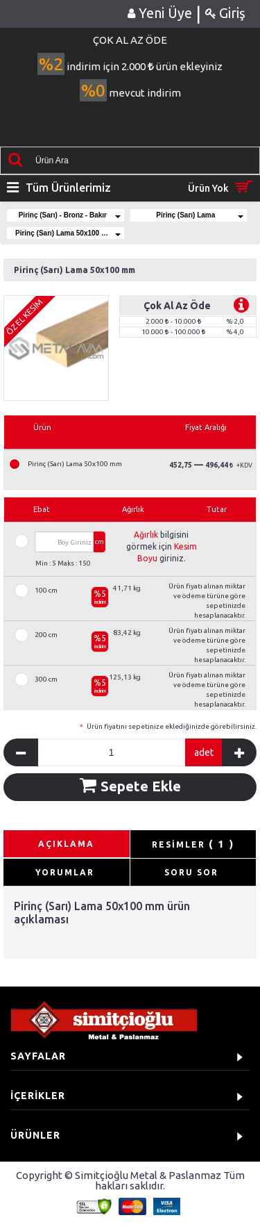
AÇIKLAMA (66, 843)
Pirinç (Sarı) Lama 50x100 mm (68, 233)
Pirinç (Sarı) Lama (199, 215)
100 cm (46, 590)
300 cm (46, 679)
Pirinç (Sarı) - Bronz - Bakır (70, 215)
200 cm (46, 635)
